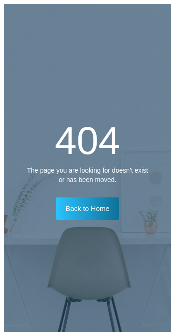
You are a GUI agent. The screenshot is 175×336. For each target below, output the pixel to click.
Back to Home (87, 208)
